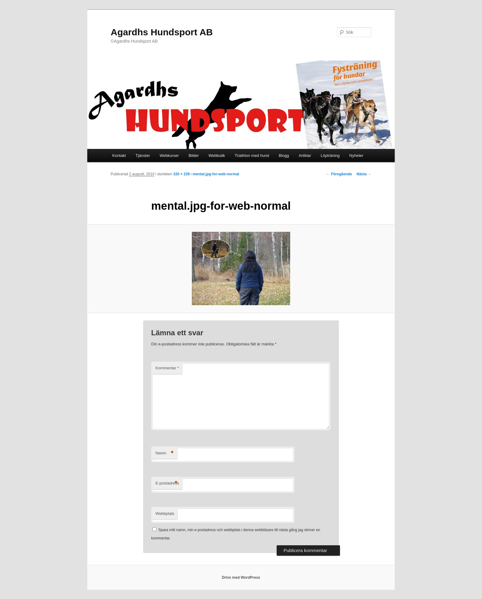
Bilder (193, 155)
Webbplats (165, 513)
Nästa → (364, 174)
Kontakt (119, 155)
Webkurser (169, 155)
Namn (165, 453)
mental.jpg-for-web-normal (216, 174)
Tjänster (143, 155)
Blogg (284, 155)
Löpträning (330, 155)
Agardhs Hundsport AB (162, 32)
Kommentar (167, 368)
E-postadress (167, 483)
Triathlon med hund (252, 155)
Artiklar (304, 155)
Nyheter (356, 155)
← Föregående (339, 174)
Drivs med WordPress (241, 577)
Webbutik (216, 155)
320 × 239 (181, 174)
